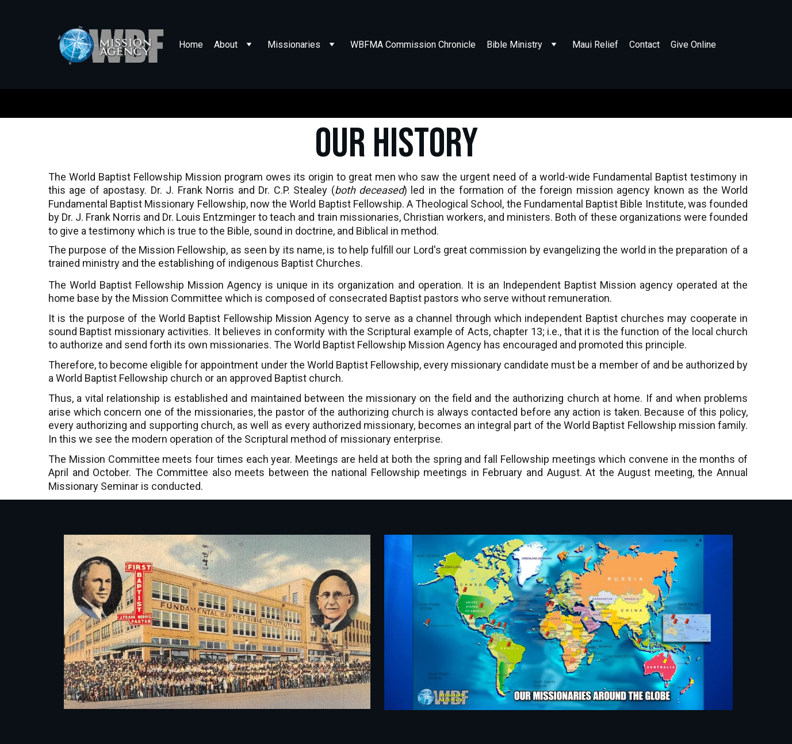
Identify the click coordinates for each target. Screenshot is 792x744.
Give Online (693, 44)
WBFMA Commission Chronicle (413, 44)
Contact (644, 44)
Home (191, 44)
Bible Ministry (514, 44)
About (226, 44)
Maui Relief (595, 44)
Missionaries (293, 44)
